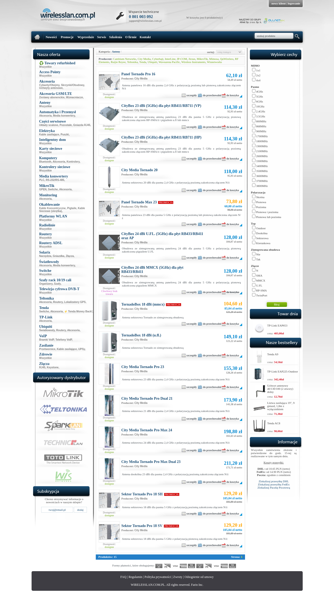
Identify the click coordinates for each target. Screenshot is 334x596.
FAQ (123, 577)
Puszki (65, 134)
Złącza (70, 256)
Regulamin (135, 577)
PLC (41, 180)
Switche (53, 189)
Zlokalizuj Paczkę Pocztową (274, 487)
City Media (144, 58)
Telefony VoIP (63, 339)
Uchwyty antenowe (51, 88)
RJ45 (42, 367)
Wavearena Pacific (169, 62)
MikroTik (202, 58)
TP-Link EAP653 (277, 325)
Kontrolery (73, 161)
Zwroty (177, 577)
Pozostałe (65, 125)
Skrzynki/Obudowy (72, 85)
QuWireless (227, 58)
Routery (58, 302)
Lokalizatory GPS (75, 302)
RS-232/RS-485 (55, 180)
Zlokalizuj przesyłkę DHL (274, 481)
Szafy (57, 283)
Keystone (52, 367)
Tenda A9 (272, 354)
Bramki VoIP (46, 339)
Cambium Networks (124, 58)
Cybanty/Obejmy (49, 85)
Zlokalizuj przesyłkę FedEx (274, 484)
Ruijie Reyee (118, 62)
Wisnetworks (214, 62)
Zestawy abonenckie (51, 97)
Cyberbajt (157, 58)
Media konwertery (64, 115)
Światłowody (47, 330)
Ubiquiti (152, 62)
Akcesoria (45, 115)
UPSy (81, 349)
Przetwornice (47, 349)
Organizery (46, 283)
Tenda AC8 (273, 423)
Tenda (142, 62)
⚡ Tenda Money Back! (78, 311)
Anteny (116, 51)
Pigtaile (71, 208)
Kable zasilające (49, 134)
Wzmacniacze (74, 97)
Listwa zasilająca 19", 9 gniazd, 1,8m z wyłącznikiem (281, 406)
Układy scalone (48, 125)
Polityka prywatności (158, 577)
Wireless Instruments (193, 62)
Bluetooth (45, 161)
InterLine (170, 58)
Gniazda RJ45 (82, 125)
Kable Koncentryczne (52, 208)
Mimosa (214, 58)
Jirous (191, 58)
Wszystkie (45, 66)
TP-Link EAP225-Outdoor (282, 371)
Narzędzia (45, 256)
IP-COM (182, 58)
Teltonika (132, 62)
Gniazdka (58, 256)
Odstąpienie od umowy (199, 577)
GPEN (42, 189)
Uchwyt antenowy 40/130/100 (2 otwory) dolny (280, 388)
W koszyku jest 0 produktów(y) (204, 17)
